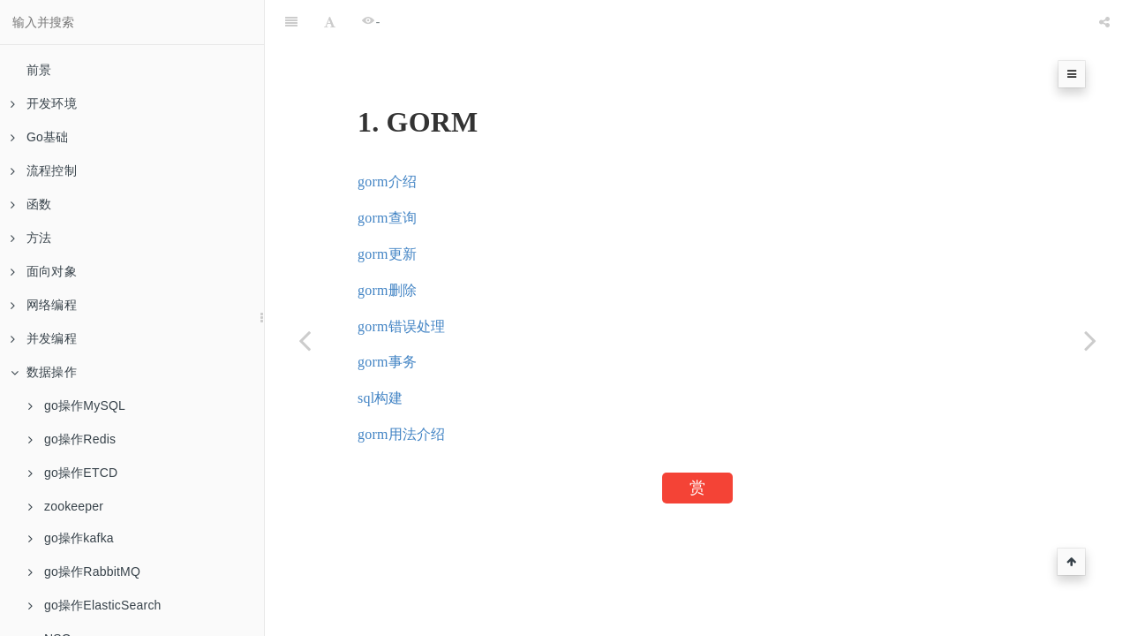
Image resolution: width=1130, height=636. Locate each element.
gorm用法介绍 (401, 434)
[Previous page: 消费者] (304, 340)
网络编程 (44, 305)
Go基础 (39, 137)
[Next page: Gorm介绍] (1090, 340)
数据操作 (44, 372)
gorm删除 (387, 290)
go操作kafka (71, 538)
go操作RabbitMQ (84, 571)
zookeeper (65, 506)
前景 (38, 70)
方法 (31, 238)
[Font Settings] (330, 22)
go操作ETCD (72, 473)
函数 (31, 204)
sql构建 (380, 397)
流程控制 (44, 170)
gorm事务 (387, 361)
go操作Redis (72, 439)
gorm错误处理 (401, 326)
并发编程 (44, 338)
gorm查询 (387, 217)
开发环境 (44, 103)
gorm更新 (387, 253)
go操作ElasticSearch (95, 605)
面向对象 (44, 271)
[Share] (1104, 22)
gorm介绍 (387, 181)
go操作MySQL (76, 405)
